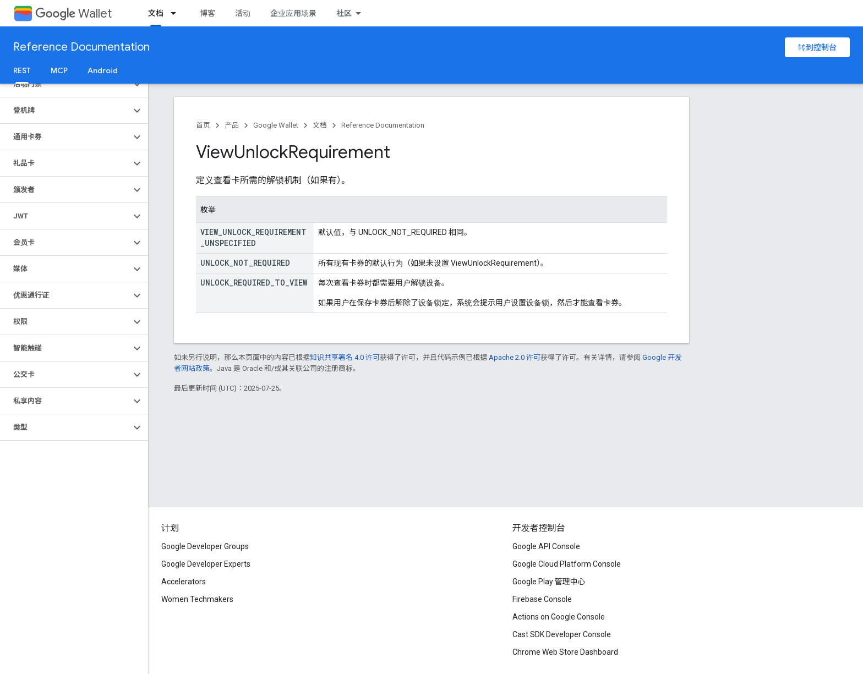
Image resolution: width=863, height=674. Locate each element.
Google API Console (546, 546)
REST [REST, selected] (22, 70)
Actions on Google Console (558, 616)
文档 (320, 125)
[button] (65, 84)
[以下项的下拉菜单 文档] (176, 13)
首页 (203, 125)
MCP (59, 70)
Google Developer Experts (205, 564)
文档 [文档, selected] (155, 13)
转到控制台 (817, 47)
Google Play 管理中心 (549, 581)
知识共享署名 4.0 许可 (345, 357)
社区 (344, 13)
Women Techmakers (197, 599)
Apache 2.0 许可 (514, 357)
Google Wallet (275, 125)
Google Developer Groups (205, 546)
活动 (242, 13)
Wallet (73, 13)
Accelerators (183, 581)
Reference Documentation (81, 47)
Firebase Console (542, 599)
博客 (207, 13)
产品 (232, 125)
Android (103, 70)
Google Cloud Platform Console (566, 564)
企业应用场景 (293, 13)
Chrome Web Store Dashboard (565, 652)
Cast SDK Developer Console (561, 634)
